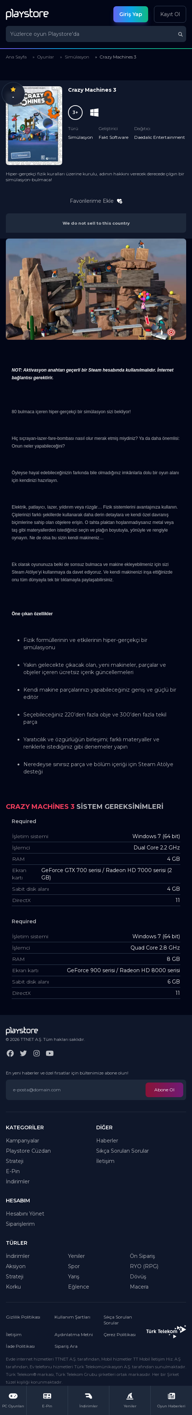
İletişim (105, 1161)
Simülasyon (77, 57)
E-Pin (13, 1171)
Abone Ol (164, 1089)
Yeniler (76, 1256)
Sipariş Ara (66, 1346)
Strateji (14, 1161)
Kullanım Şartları (72, 1317)
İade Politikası (20, 1346)
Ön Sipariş (142, 1256)
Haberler (107, 1140)
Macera (139, 1286)
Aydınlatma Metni (73, 1334)
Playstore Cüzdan (28, 1151)
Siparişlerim (20, 1224)
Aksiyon (16, 1266)
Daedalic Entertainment (159, 137)
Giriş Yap (130, 14)
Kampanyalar (22, 1140)
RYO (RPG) (144, 1266)
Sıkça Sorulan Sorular (122, 1151)
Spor (74, 1266)
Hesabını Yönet (25, 1213)
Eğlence (78, 1286)
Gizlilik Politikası (23, 1317)
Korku (13, 1286)
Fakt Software (113, 137)
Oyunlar (45, 57)
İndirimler (18, 1181)
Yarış (73, 1276)
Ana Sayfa (16, 57)
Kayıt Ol (170, 14)
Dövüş (138, 1276)
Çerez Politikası (119, 1334)
